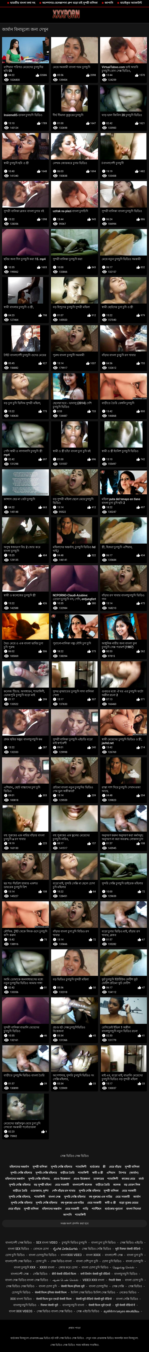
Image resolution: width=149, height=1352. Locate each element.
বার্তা (141, 1178)
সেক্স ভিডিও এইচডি (131, 1242)
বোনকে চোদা (41, 1248)
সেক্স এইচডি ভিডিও (87, 1311)
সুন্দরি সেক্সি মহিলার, (39, 1178)
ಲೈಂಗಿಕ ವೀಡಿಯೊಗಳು (65, 1248)
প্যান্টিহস (96, 1208)
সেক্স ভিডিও (135, 1286)
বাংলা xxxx (93, 1255)
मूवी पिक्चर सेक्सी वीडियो (127, 1248)
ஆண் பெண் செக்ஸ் (65, 1280)
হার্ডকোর (94, 1166)
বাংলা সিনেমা (133, 1208)
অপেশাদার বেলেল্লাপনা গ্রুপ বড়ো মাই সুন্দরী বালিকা (70, 2)
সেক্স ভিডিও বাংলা (61, 1261)
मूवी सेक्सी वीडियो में (125, 1305)
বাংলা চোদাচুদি (134, 1261)
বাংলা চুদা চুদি (135, 1255)
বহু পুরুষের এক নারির (100, 1196)
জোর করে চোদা (68, 1267)
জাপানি (109, 2)
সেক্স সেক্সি (118, 1286)
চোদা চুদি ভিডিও (15, 1255)
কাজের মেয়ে (128, 1178)
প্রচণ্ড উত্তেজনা (62, 1178)
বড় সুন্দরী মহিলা (42, 1184)
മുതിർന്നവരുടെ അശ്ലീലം (121, 1311)
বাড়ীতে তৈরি (67, 1172)
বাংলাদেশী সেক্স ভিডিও (18, 1242)
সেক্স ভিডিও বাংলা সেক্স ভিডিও (54, 1311)
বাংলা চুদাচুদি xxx (24, 1267)
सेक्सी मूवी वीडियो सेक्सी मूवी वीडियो (94, 1298)
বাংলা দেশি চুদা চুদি (87, 1261)
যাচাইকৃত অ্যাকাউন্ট (131, 2)
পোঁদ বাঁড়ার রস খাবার (63, 1190)
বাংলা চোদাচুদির (98, 1286)
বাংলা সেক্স (54, 1196)
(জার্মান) (134, 1172)
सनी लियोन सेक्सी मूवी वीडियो (95, 1273)
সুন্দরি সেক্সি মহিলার (61, 1166)
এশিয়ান (111, 1172)
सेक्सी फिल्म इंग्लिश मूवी (72, 1286)
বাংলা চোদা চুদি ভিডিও (95, 1267)
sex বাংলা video (47, 1242)
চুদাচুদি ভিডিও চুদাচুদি (74, 1242)
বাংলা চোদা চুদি (134, 1280)
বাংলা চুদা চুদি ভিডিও (103, 1242)
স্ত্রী (104, 1166)
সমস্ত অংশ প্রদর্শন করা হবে (74, 1223)
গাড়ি (85, 1208)
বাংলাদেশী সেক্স (113, 1255)
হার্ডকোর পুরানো (114, 1208)
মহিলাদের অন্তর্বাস (19, 1166)
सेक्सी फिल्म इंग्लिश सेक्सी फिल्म (51, 1292)
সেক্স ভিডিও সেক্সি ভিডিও (96, 1248)
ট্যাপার (122, 1172)
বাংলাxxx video (71, 1255)
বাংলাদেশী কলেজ (82, 1184)
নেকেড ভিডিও (127, 1292)
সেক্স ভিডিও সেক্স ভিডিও (74, 1155)
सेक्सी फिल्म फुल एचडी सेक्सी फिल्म (53, 1298)
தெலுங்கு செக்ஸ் (123, 1267)
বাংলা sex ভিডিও (18, 1248)
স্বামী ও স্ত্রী (97, 1172)
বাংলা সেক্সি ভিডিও (127, 1298)
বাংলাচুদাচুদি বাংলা (73, 1305)
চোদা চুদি (41, 1261)
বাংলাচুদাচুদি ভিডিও (125, 1273)
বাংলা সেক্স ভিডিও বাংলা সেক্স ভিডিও (26, 1280)
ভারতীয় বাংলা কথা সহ (22, 2)
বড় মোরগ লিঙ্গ (132, 1184)
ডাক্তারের (98, 1178)
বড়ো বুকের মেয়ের (128, 1202)
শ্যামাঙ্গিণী (81, 1166)
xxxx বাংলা (47, 1267)
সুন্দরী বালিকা (40, 1166)
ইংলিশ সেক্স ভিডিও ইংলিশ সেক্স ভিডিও (93, 1292)
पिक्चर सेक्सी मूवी (49, 1305)
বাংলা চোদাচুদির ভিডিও (42, 1255)
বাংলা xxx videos (20, 1311)
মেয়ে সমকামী (62, 1184)
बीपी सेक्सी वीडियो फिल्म (64, 1273)
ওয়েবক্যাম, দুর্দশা (39, 1190)
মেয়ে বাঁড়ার (115, 1166)
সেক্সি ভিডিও (40, 1273)
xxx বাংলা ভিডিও (21, 1298)
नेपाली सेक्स (115, 1280)
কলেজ (117, 1184)
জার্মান (137, 1196)
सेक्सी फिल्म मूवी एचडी (99, 1305)
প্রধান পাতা (74, 1327)
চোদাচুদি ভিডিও (21, 1292)
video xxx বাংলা (93, 1280)
